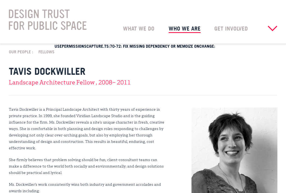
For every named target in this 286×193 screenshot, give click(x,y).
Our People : (21, 51)
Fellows (46, 51)
